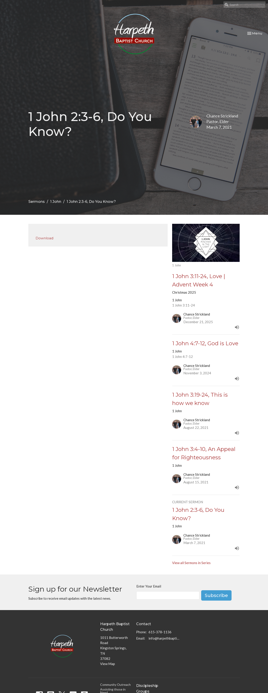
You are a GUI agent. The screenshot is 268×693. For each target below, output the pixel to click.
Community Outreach (115, 684)
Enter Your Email (148, 586)
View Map (107, 664)
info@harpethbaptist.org (164, 638)
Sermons (36, 201)
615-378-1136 (160, 632)
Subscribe (216, 595)
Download (44, 238)
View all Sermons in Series (191, 563)
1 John (55, 201)
